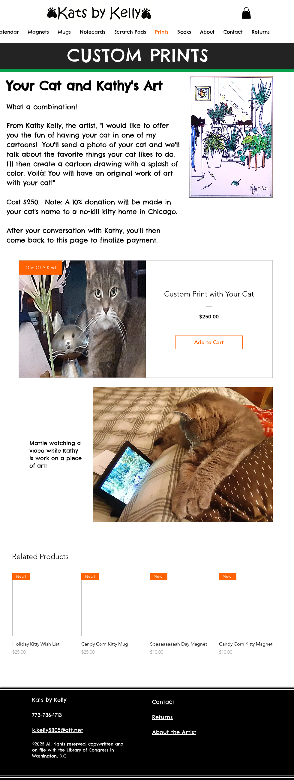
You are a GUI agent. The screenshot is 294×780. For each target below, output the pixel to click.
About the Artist (174, 732)
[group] (147, 618)
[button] (246, 13)
